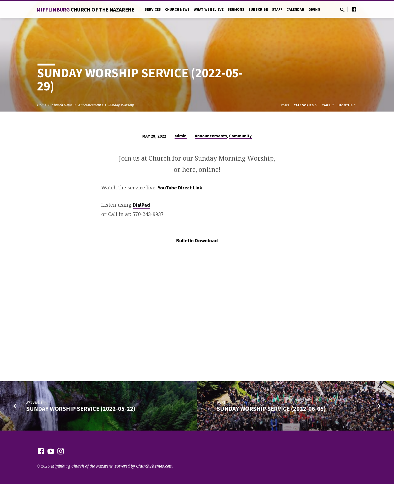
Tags (328, 105)
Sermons (236, 9)
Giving (314, 9)
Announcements (90, 105)
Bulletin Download (197, 240)
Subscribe (258, 9)
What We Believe (209, 9)
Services (153, 9)
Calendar (295, 9)
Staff (277, 9)
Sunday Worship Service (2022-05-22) (80, 408)
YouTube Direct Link (180, 187)
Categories (306, 105)
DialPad (141, 205)
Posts (284, 105)
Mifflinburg (85, 9)
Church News (177, 9)
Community (240, 135)
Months (347, 105)
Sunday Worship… (122, 105)
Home (41, 105)
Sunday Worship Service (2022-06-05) (271, 408)
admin (181, 135)
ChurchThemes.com (154, 466)
